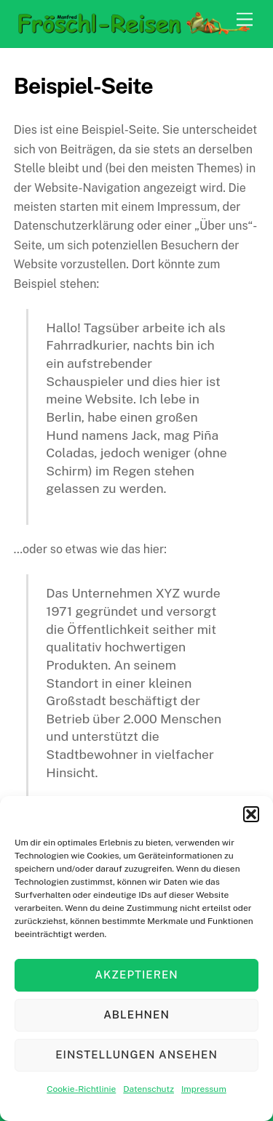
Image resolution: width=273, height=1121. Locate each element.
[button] (251, 814)
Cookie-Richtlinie (81, 1089)
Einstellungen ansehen (136, 1054)
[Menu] (244, 20)
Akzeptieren (136, 974)
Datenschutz (148, 1089)
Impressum (203, 1089)
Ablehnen (136, 1014)
